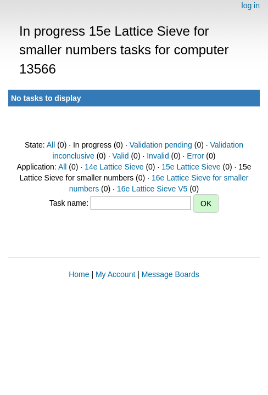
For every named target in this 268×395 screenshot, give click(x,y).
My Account (115, 274)
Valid (120, 155)
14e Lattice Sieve (114, 166)
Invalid (158, 155)
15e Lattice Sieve (190, 166)
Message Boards (170, 274)
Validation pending (161, 144)
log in (251, 5)
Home (79, 274)
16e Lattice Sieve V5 (152, 188)
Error (195, 155)
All (51, 144)
